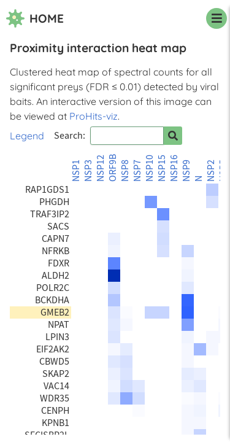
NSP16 (174, 168)
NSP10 (150, 168)
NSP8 (125, 171)
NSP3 (88, 171)
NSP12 (100, 168)
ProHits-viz (93, 116)
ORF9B (113, 168)
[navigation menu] (216, 18)
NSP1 (76, 171)
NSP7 (137, 171)
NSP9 (186, 171)
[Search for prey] (173, 135)
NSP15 (162, 168)
